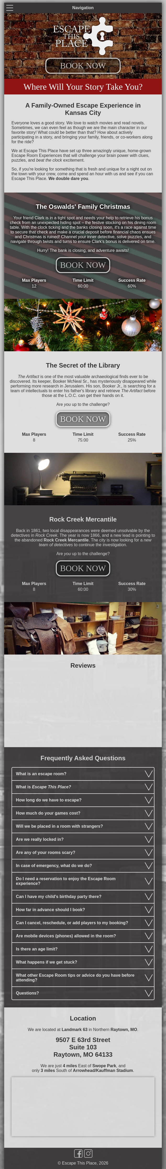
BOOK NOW (83, 65)
